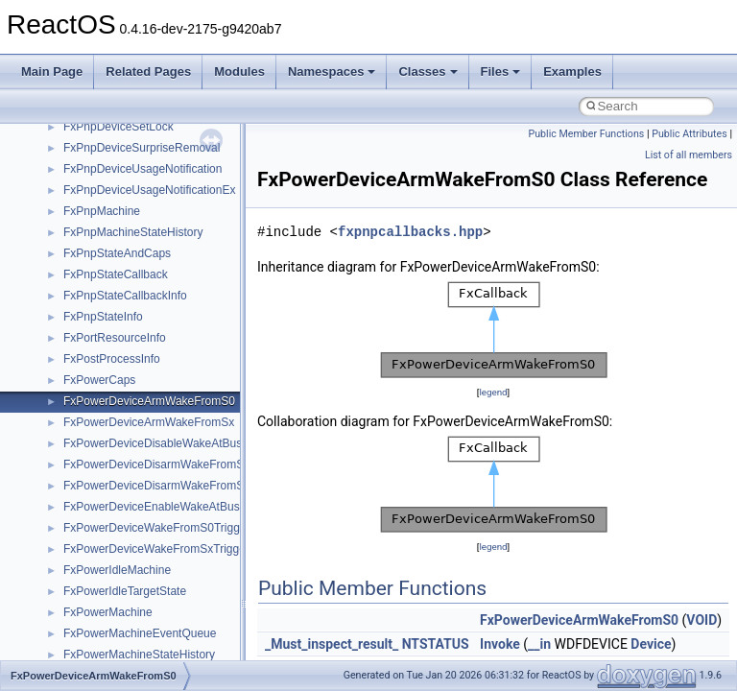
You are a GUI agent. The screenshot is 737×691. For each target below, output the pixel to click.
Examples (572, 71)
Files (501, 71)
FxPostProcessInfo (111, 359)
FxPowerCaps (99, 380)
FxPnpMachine (101, 211)
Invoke (500, 644)
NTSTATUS (435, 644)
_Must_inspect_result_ (331, 644)
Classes (427, 71)
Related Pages (148, 71)
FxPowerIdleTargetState (124, 591)
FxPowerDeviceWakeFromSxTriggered (162, 549)
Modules (239, 71)
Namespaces (332, 71)
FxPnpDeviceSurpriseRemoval (141, 148)
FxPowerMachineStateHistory (139, 654)
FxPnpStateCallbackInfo (125, 295)
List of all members (688, 155)
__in (539, 644)
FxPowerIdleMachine (117, 570)
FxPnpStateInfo (103, 316)
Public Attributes (689, 134)
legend (493, 392)
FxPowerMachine (108, 612)
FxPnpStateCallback (115, 274)
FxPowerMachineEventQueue (139, 633)
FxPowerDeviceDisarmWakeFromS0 (156, 464)
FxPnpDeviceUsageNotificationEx (149, 190)
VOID (701, 620)
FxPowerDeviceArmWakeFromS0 (149, 401)
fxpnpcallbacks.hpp (410, 232)
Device (650, 644)
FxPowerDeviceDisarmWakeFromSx (156, 485)
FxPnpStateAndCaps (117, 253)
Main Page (52, 71)
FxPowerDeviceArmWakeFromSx (148, 422)
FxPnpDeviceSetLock (118, 126)
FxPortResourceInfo (114, 338)
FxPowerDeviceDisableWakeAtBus (152, 443)
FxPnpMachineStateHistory (132, 232)
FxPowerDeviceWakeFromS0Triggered (163, 528)
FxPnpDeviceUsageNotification (142, 169)
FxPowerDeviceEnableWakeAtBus (151, 506)
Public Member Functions (587, 134)
